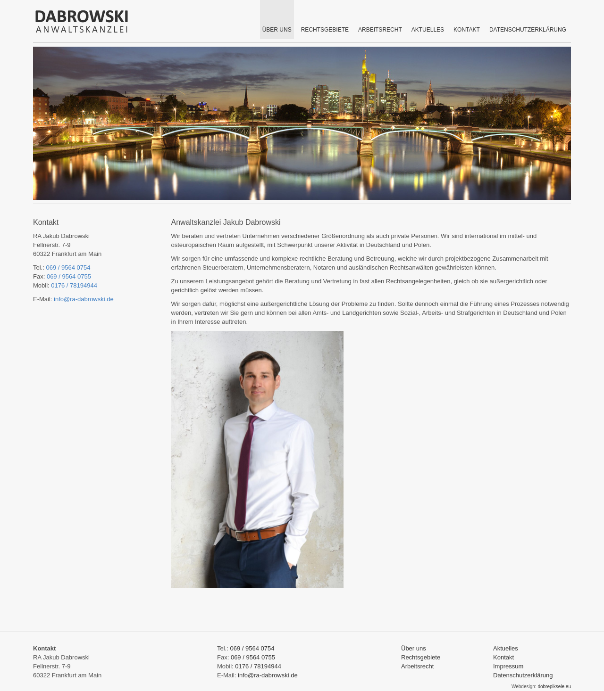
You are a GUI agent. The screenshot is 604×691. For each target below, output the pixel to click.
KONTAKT (466, 29)
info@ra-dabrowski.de (84, 299)
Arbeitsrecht (380, 29)
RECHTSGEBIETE (325, 29)
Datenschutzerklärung (527, 29)
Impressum (508, 666)
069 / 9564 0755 (69, 276)
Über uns (413, 648)
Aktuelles (505, 648)
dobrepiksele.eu (554, 686)
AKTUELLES (427, 29)
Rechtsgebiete (420, 657)
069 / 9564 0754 (68, 267)
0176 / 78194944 (74, 285)
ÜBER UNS (277, 29)
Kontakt (503, 657)
